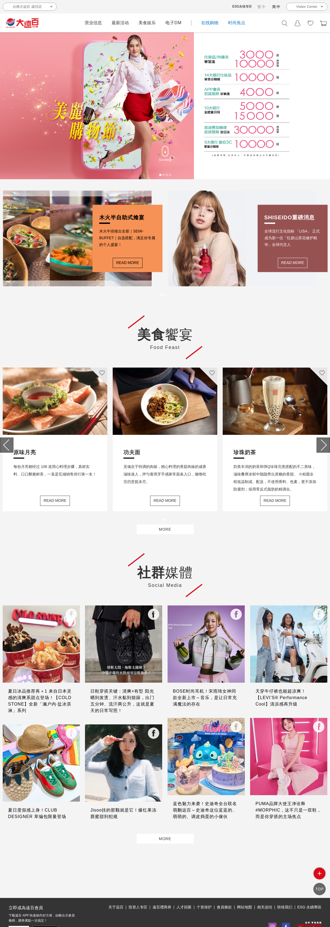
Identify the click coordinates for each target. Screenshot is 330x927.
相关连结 (264, 882)
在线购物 (209, 22)
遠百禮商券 (161, 882)
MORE (165, 536)
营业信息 (93, 22)
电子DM (173, 22)
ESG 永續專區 (309, 882)
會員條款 (224, 882)
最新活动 (120, 22)
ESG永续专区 (242, 6)
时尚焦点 (236, 22)
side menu (319, 877)
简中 (276, 7)
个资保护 (204, 882)
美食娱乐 (147, 22)
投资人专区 (138, 882)
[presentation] (6, 446)
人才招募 (183, 882)
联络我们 (284, 882)
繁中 (261, 7)
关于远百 (115, 882)
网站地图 (244, 882)
